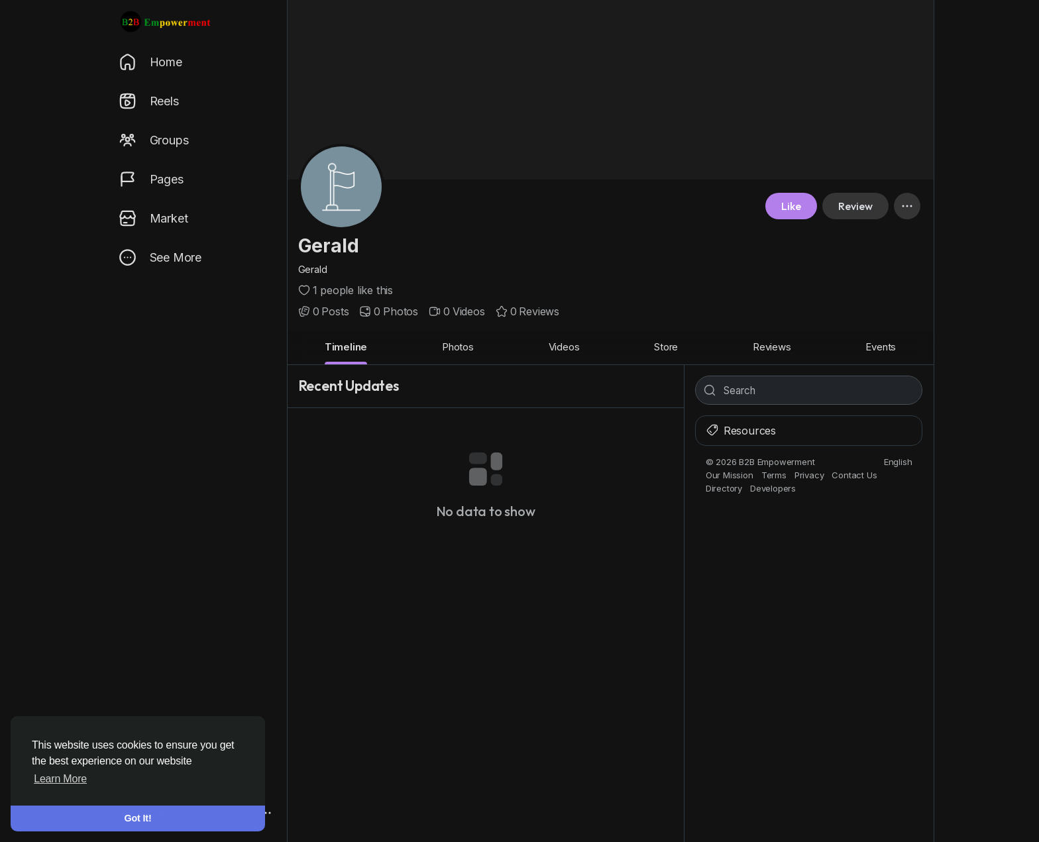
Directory (724, 488)
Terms (774, 475)
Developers (773, 488)
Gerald (328, 246)
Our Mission (729, 475)
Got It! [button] (138, 818)
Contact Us (854, 475)
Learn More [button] (60, 778)
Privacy (809, 475)
